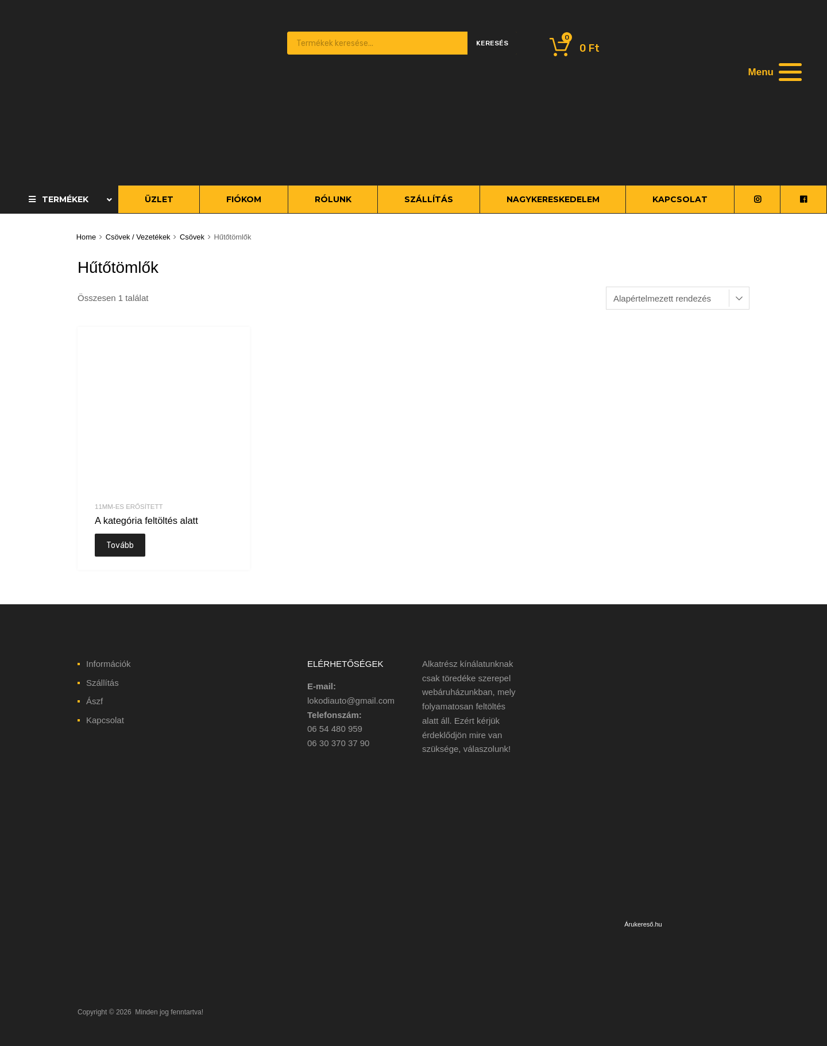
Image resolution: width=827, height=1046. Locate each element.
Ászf (94, 701)
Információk (108, 664)
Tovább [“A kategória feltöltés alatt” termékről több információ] (120, 545)
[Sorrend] (677, 298)
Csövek (192, 237)
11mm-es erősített (129, 506)
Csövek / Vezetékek (138, 237)
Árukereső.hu (643, 924)
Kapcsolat (105, 720)
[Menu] (773, 72)
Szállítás (102, 683)
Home (86, 237)
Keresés (492, 43)
